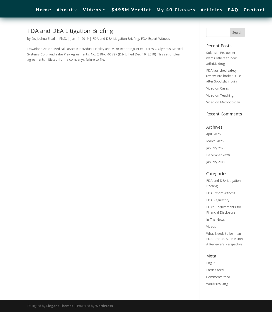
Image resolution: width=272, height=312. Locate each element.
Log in (210, 263)
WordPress (104, 306)
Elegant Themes (59, 306)
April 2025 (213, 134)
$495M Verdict (131, 10)
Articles (212, 10)
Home (43, 10)
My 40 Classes (176, 10)
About (65, 10)
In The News (215, 219)
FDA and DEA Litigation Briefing (70, 31)
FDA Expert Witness (155, 38)
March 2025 (215, 141)
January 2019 (215, 162)
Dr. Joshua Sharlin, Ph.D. (49, 38)
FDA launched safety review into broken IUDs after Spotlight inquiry (224, 75)
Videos (92, 10)
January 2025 (215, 148)
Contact (254, 10)
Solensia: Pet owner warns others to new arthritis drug (221, 58)
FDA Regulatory (217, 200)
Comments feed (218, 277)
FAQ (233, 10)
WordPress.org (217, 284)
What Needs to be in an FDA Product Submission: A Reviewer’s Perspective (224, 239)
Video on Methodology (223, 102)
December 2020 (218, 155)
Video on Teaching (219, 95)
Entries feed (215, 270)
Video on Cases (217, 88)
